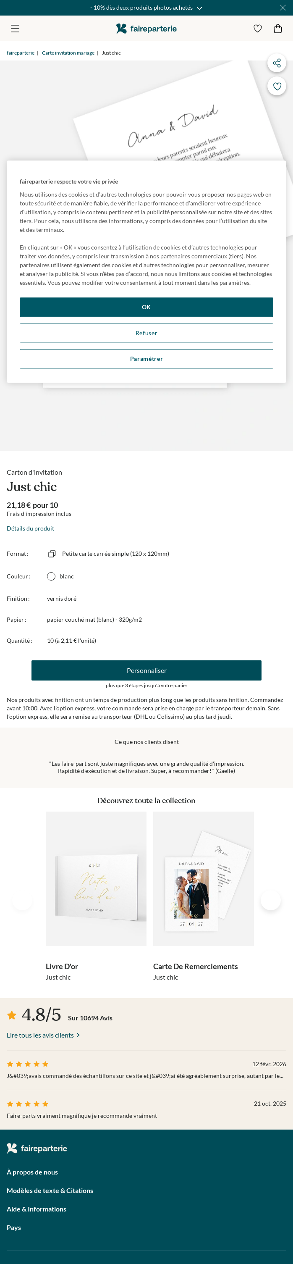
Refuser (147, 332)
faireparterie (146, 28)
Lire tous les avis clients (40, 1035)
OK (146, 306)
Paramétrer (146, 358)
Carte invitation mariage (68, 53)
